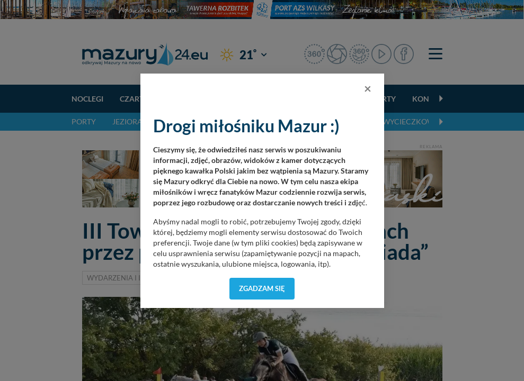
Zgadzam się (262, 288)
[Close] (368, 88)
